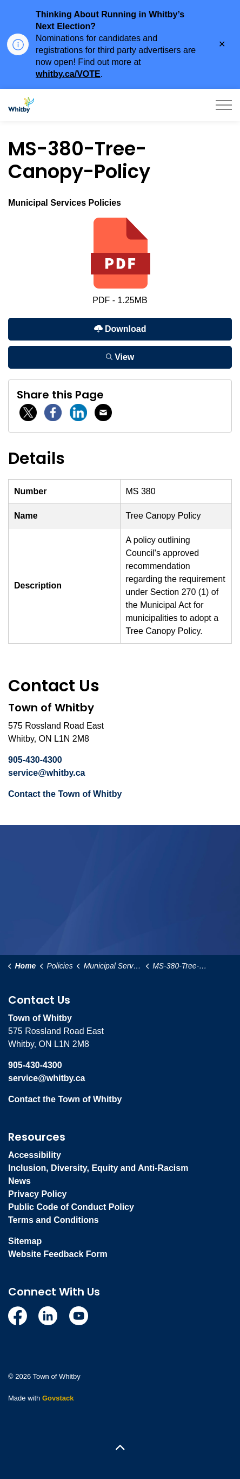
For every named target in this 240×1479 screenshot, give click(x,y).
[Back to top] (120, 1448)
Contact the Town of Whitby (65, 794)
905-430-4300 (35, 759)
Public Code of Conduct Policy (71, 1207)
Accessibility (34, 1155)
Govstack (58, 1398)
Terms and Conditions (53, 1220)
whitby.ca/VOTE (68, 73)
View (119, 357)
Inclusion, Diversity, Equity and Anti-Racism (98, 1168)
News (19, 1181)
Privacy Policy (37, 1194)
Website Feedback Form (58, 1254)
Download (119, 329)
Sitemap (25, 1241)
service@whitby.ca (46, 772)
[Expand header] (224, 105)
